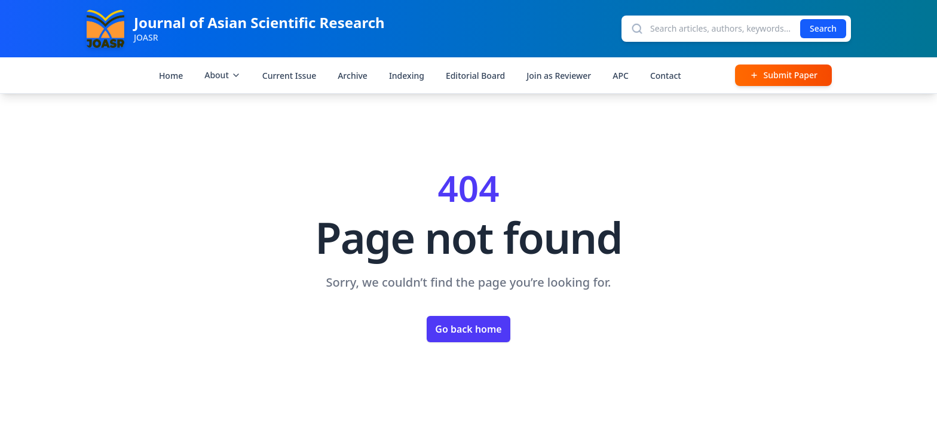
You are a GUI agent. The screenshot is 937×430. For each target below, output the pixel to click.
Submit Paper (783, 75)
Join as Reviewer (558, 75)
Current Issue (289, 75)
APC (621, 75)
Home (171, 75)
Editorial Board (475, 75)
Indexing (406, 75)
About (222, 75)
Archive (353, 75)
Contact (665, 75)
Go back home (468, 329)
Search (823, 28)
